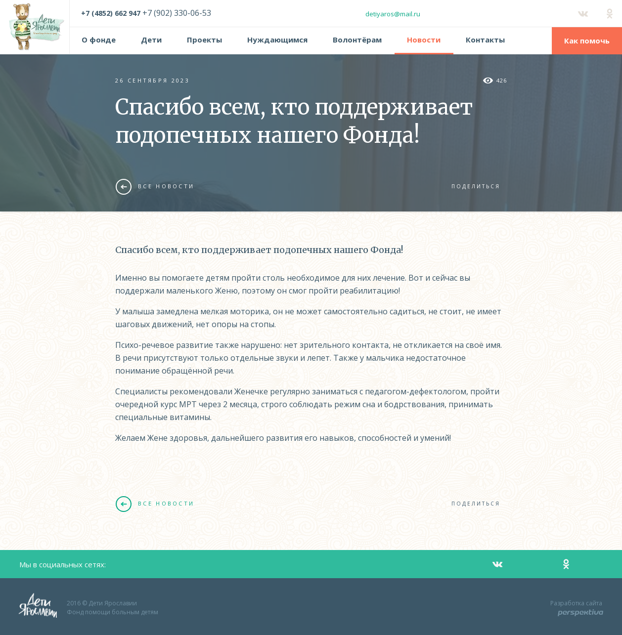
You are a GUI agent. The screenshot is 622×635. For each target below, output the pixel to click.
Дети (151, 39)
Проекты (204, 39)
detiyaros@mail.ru (392, 13)
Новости (424, 39)
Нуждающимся (277, 39)
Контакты (485, 39)
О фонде (99, 39)
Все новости (155, 186)
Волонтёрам (357, 39)
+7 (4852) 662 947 (110, 13)
